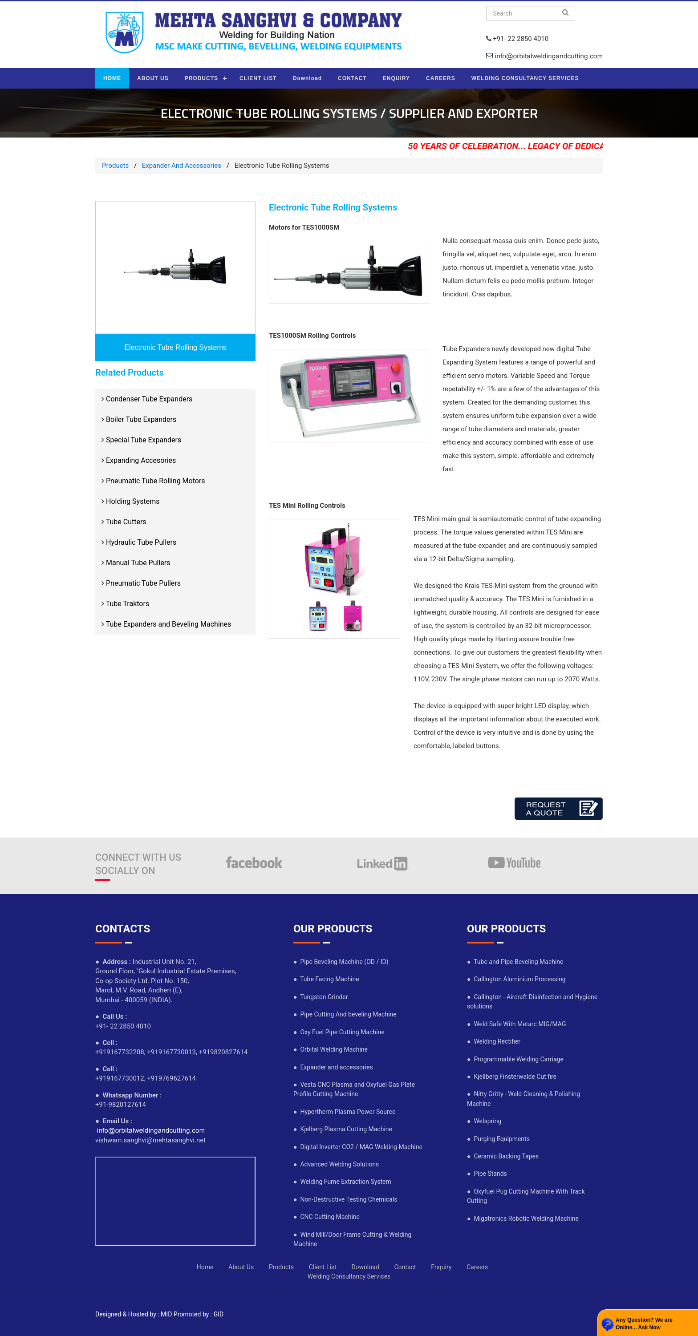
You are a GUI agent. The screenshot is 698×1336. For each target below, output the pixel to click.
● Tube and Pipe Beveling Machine (515, 961)
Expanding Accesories (138, 460)
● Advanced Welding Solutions (336, 1164)
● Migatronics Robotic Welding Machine (523, 1218)
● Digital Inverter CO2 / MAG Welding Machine (357, 1146)
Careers (477, 1267)
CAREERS (440, 78)
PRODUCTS (201, 78)
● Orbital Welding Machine (330, 1049)
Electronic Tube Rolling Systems (175, 347)
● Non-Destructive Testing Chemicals (345, 1199)
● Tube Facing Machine (326, 979)
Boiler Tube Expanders (138, 419)
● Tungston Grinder (320, 996)
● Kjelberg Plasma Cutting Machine (342, 1129)
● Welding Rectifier (493, 1041)
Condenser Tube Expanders (146, 399)
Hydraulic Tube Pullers (138, 542)
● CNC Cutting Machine (326, 1216)
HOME (112, 78)
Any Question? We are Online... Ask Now (644, 1324)
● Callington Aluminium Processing (516, 979)
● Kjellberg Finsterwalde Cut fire (511, 1076)
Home (205, 1267)
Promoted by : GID (198, 1314)
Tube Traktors (125, 603)
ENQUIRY (396, 78)
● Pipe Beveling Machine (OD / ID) (341, 961)
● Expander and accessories (333, 1067)
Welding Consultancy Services (349, 1276)
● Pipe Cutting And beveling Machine (345, 1014)
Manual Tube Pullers (135, 563)
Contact (405, 1267)
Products (115, 166)
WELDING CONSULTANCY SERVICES (525, 78)
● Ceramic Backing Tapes (503, 1156)
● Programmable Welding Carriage (515, 1059)
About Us (241, 1267)
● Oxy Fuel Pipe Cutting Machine (339, 1032)
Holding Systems (130, 501)
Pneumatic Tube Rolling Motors (153, 481)
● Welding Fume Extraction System (342, 1181)
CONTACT (352, 78)
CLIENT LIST (258, 78)
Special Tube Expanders (141, 440)
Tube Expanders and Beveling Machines (166, 624)
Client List (323, 1267)
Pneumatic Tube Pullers (141, 583)
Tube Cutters (123, 522)
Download (307, 78)
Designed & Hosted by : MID (133, 1314)
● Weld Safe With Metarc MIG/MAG (516, 1024)
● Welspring (484, 1121)
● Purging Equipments (498, 1138)
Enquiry (441, 1267)
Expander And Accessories (181, 166)
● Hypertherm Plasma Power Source (344, 1111)
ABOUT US (153, 78)
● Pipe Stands (487, 1173)
